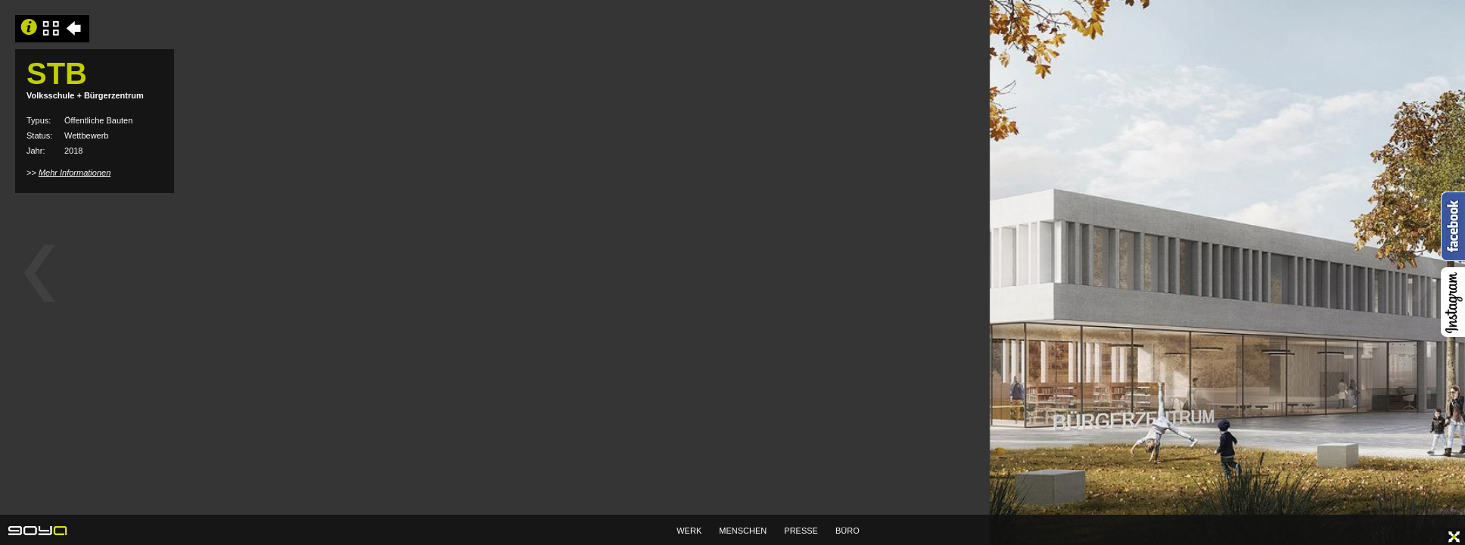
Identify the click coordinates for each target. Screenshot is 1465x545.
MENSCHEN (743, 530)
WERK (689, 530)
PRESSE (801, 530)
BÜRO (847, 530)
